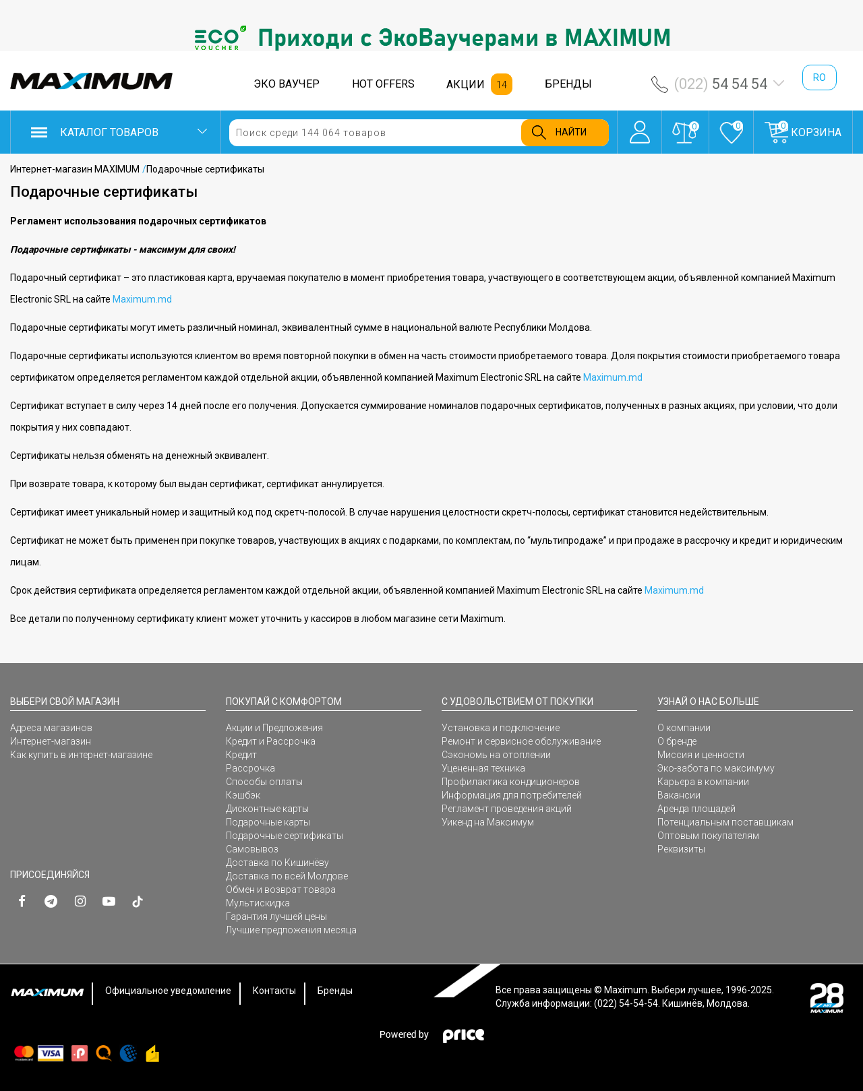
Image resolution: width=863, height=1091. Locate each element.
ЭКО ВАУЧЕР (287, 83)
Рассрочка (250, 768)
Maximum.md (142, 299)
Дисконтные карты (267, 808)
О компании (684, 727)
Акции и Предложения (274, 727)
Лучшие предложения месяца (291, 930)
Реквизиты (681, 849)
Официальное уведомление (168, 990)
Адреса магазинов (51, 727)
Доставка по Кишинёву (277, 862)
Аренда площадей (696, 808)
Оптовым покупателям (708, 835)
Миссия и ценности (700, 754)
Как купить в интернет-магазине (81, 754)
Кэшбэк (243, 795)
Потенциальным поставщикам (725, 822)
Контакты (274, 990)
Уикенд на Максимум (488, 822)
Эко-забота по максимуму (716, 768)
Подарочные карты (268, 822)
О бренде (676, 741)
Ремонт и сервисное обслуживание (521, 741)
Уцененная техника (483, 768)
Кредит (241, 754)
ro (819, 77)
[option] (431, 37)
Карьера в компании (703, 781)
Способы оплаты (264, 781)
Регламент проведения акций (507, 808)
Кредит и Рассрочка (271, 741)
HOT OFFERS (383, 83)
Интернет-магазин (50, 741)
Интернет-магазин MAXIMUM (75, 169)
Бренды (335, 990)
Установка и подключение (501, 727)
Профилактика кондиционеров (511, 781)
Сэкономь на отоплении (496, 754)
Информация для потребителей (512, 795)
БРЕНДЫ (568, 83)
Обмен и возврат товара (281, 889)
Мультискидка (258, 903)
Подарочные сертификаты (284, 835)
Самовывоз (252, 849)
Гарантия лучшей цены (276, 916)
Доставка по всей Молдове (287, 876)
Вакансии (679, 795)
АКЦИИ (465, 84)
